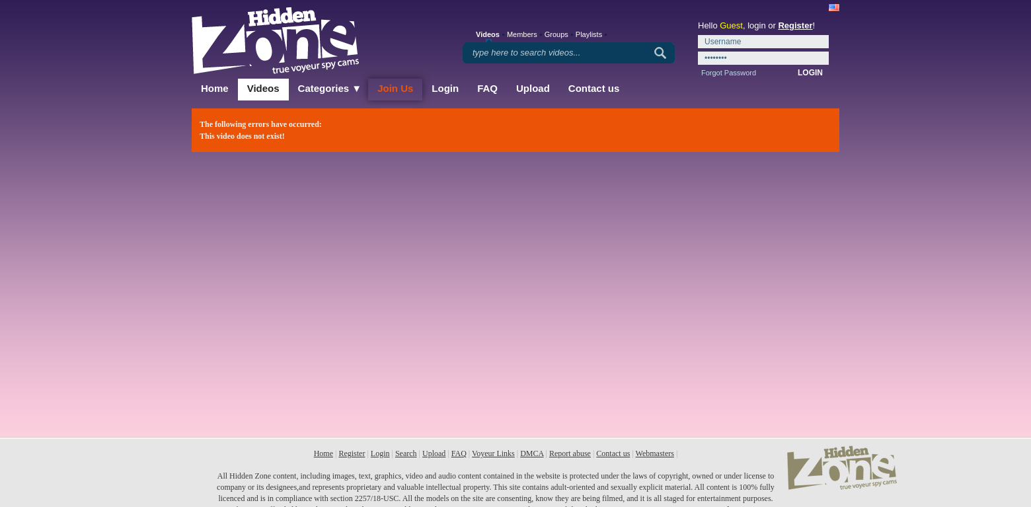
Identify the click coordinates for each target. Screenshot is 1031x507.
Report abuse (570, 453)
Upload (533, 88)
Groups (556, 34)
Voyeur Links (493, 453)
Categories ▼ (330, 88)
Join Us (395, 88)
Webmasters (655, 453)
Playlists (589, 34)
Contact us (594, 88)
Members (522, 34)
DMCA (531, 453)
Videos (263, 88)
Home (215, 88)
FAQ (487, 88)
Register (795, 25)
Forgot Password (728, 73)
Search (406, 453)
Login (445, 88)
